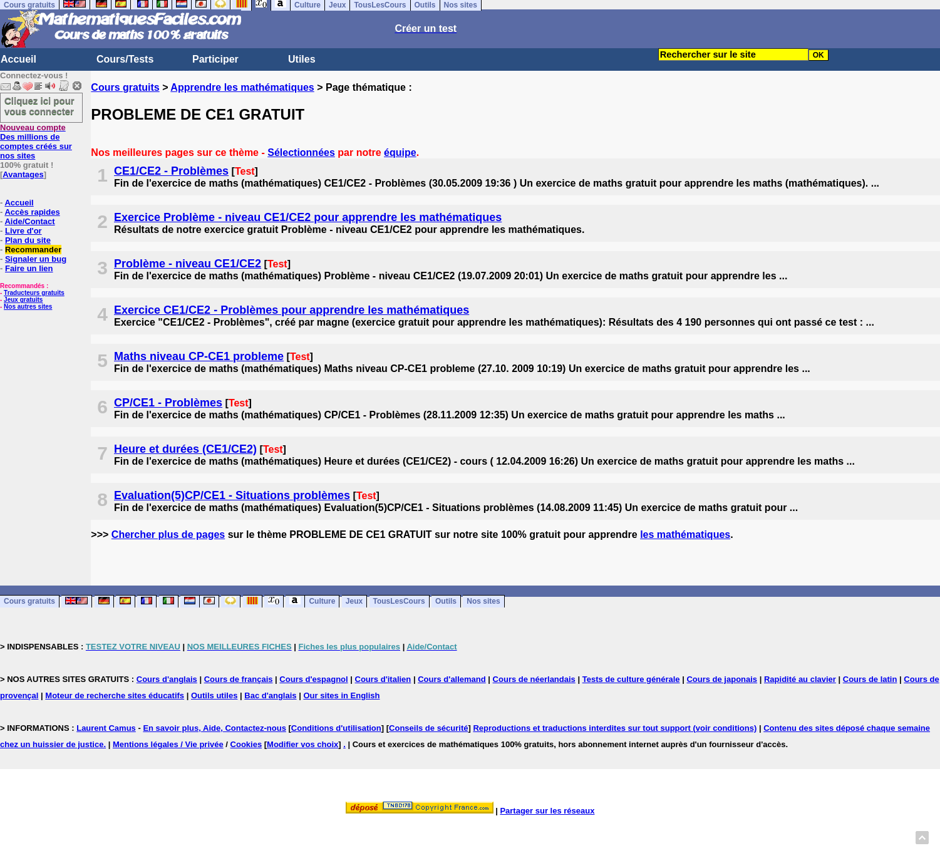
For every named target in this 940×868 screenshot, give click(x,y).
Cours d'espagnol (313, 679)
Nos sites (483, 601)
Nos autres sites (28, 306)
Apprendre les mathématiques (242, 87)
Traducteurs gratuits (34, 292)
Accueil (18, 59)
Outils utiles (214, 695)
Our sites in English (341, 695)
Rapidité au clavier (800, 679)
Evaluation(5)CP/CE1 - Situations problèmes (232, 495)
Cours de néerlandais (534, 679)
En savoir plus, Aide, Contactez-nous (214, 728)
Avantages (23, 174)
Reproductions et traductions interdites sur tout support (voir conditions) (615, 728)
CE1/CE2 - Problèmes (171, 171)
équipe (400, 152)
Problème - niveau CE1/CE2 (187, 263)
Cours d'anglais (167, 679)
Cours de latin (870, 679)
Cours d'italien (383, 679)
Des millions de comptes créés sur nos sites (36, 141)
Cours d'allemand (452, 679)
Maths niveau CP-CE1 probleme (199, 356)
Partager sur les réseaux (547, 810)
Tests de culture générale (631, 679)
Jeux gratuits (23, 299)
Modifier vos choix (302, 744)
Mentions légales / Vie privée (168, 744)
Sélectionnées (301, 152)
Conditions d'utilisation (336, 728)
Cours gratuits (125, 87)
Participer (215, 59)
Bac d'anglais (270, 695)
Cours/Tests (124, 59)
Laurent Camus (106, 728)
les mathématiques (685, 534)
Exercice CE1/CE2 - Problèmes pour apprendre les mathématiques (291, 310)
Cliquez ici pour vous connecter (39, 105)
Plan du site (28, 240)
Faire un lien (29, 268)
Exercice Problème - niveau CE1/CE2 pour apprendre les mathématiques (308, 217)
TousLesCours (399, 601)
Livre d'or (23, 230)
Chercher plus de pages (168, 534)
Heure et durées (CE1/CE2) (185, 449)
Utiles (302, 59)
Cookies (246, 744)
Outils (446, 601)
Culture (322, 601)
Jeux (354, 601)
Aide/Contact (29, 221)
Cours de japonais (721, 679)
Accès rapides (31, 212)
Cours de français (238, 679)
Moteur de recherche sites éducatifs (114, 695)
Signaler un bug (35, 259)
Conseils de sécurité (428, 728)
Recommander (33, 249)
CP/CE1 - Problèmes (168, 402)
